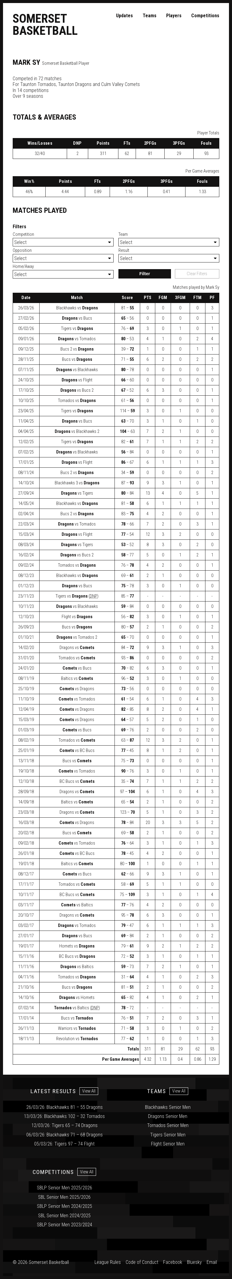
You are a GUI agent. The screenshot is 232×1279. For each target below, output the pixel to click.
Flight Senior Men (168, 1144)
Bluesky (194, 1262)
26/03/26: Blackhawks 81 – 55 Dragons (64, 1107)
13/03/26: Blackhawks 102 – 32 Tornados (64, 1116)
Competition (23, 234)
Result (123, 250)
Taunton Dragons (75, 84)
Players (174, 15)
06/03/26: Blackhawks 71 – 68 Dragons (64, 1135)
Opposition (22, 250)
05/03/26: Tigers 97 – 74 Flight (64, 1144)
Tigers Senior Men (167, 1135)
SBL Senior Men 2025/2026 (64, 1197)
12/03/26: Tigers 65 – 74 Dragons (64, 1125)
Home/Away (23, 266)
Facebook (172, 1262)
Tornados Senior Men (167, 1125)
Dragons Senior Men (167, 1116)
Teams (149, 15)
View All (88, 1091)
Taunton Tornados (38, 84)
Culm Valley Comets (120, 84)
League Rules (108, 1262)
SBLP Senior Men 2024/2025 (64, 1206)
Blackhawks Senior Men (168, 1107)
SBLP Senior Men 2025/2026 (64, 1188)
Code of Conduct (142, 1262)
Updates (124, 15)
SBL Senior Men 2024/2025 (64, 1215)
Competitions (205, 15)
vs (77, 308)
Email (212, 1262)
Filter (144, 273)
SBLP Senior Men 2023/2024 (64, 1225)
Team (123, 234)
